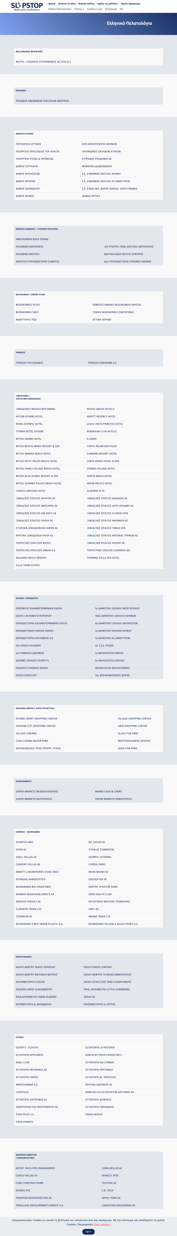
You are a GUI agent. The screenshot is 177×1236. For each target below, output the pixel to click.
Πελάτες (78, 9)
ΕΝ (121, 9)
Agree (88, 1231)
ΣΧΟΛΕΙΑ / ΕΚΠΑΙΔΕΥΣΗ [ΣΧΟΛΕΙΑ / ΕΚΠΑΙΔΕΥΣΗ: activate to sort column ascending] (34, 594)
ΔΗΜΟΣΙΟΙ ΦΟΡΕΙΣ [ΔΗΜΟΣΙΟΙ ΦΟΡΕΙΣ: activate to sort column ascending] (31, 132)
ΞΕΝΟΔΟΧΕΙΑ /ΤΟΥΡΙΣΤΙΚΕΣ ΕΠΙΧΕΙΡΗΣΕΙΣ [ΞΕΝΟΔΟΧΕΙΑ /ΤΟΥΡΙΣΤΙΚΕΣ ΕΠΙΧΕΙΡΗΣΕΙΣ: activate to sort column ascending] (38, 393)
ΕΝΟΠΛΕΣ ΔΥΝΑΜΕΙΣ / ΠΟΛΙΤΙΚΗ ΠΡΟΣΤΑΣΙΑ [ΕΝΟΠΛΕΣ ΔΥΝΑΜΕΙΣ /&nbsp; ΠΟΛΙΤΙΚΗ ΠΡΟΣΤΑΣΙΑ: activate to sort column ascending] (51, 227)
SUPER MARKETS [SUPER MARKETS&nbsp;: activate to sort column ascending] (29, 774)
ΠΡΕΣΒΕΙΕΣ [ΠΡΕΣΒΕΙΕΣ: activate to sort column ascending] (24, 90)
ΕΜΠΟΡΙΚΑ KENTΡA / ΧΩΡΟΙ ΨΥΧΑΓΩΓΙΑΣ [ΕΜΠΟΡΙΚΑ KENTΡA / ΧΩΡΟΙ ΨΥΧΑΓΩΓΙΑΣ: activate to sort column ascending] (48, 703)
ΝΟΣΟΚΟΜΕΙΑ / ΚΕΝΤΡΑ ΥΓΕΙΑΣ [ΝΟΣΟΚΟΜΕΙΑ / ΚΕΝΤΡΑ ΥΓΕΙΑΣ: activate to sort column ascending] (40, 291)
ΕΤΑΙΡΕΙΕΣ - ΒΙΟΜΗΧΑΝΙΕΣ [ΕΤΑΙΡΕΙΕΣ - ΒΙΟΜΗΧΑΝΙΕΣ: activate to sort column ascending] (36, 824)
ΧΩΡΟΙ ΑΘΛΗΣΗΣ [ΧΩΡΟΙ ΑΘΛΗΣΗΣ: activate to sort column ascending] (29, 948)
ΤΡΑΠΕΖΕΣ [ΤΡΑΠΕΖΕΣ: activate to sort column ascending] (24, 348)
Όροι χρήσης (101, 1223)
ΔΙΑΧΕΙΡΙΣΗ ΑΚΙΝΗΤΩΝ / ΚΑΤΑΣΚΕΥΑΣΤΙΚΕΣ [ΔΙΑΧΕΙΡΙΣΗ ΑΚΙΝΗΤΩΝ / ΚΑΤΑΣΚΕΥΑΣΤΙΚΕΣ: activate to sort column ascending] (34, 1146)
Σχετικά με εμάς (94, 9)
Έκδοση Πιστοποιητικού (60, 9)
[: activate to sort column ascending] (121, 132)
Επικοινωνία (111, 9)
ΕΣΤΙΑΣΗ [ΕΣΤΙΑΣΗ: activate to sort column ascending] (22, 1027)
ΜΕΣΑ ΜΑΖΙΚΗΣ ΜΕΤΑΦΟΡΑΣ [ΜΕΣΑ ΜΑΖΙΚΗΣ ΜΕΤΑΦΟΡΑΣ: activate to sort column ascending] (38, 52)
